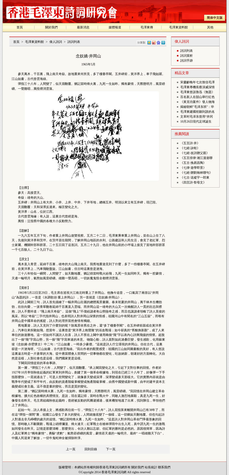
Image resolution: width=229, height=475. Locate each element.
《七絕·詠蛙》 (190, 148)
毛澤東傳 (146, 27)
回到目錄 (91, 449)
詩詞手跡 (186, 60)
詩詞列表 (74, 42)
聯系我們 (164, 467)
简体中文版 (215, 17)
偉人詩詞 (55, 42)
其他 (210, 27)
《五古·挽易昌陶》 (193, 163)
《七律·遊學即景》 (193, 167)
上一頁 (70, 449)
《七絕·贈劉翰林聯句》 (196, 172)
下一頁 (110, 449)
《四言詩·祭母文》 (193, 182)
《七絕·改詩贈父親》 (194, 153)
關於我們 (51, 27)
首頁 (20, 27)
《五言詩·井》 (190, 143)
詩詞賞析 (186, 55)
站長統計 (151, 467)
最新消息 (83, 27)
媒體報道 (115, 27)
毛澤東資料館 (178, 27)
